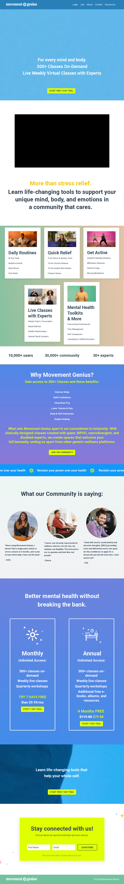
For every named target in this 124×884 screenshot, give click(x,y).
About (90, 4)
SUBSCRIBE (87, 847)
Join (82, 4)
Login (75, 4)
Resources (110, 4)
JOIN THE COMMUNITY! (62, 452)
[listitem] (62, 552)
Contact (99, 4)
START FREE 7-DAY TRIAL (62, 792)
